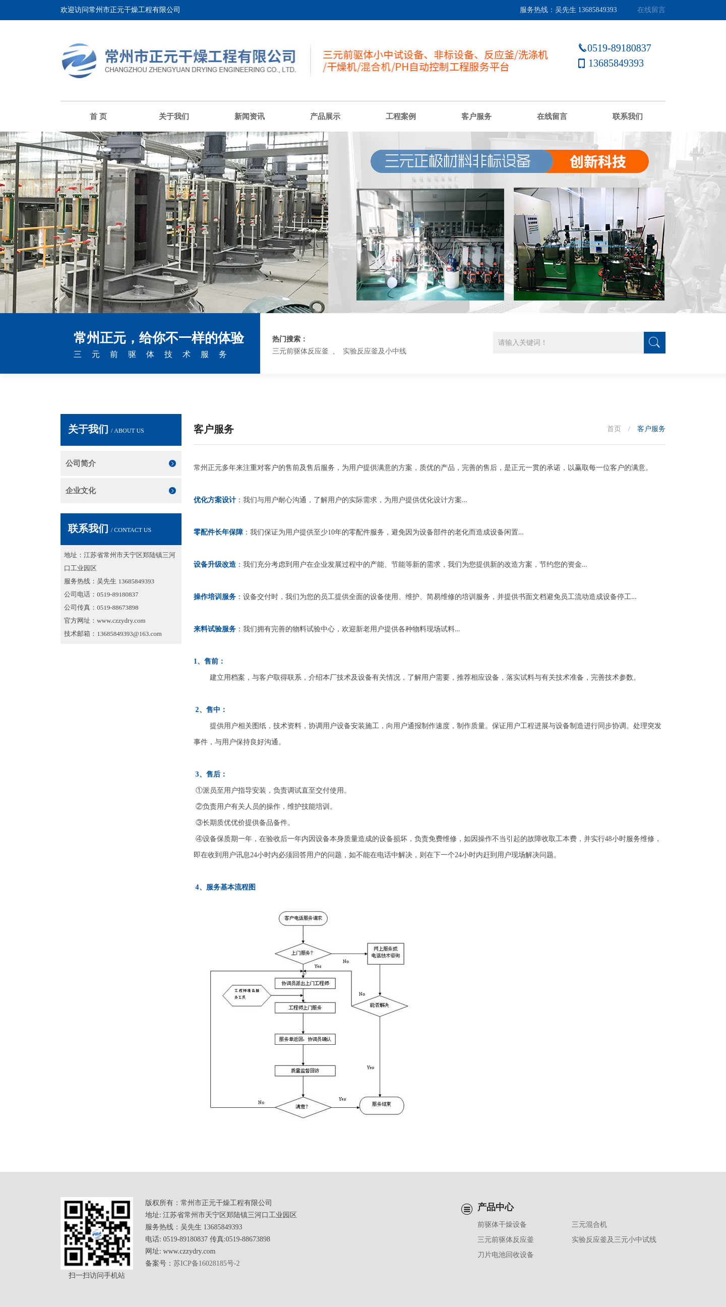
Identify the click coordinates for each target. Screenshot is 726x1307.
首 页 (98, 116)
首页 (614, 429)
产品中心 (495, 1207)
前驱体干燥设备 (502, 1224)
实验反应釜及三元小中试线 (614, 1239)
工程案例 (401, 116)
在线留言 (651, 10)
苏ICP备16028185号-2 (206, 1263)
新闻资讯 (249, 116)
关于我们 (174, 116)
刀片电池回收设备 (505, 1255)
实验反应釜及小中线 (374, 351)
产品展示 (325, 116)
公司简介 (81, 463)
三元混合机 (589, 1224)
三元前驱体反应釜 (300, 351)
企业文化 (81, 491)
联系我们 (628, 116)
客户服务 (476, 116)
